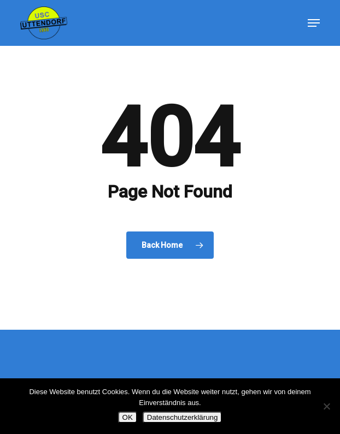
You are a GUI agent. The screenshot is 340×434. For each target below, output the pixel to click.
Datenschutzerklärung (182, 417)
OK (127, 417)
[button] (314, 22)
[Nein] (326, 406)
